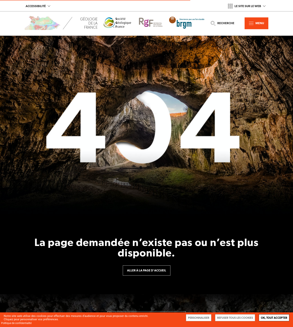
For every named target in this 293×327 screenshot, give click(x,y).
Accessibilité (38, 6)
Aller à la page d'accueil (146, 270)
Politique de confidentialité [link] (16, 323)
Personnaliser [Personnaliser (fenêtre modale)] (198, 317)
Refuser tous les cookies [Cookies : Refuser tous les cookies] (235, 317)
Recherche (222, 23)
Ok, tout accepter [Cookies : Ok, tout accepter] (274, 317)
